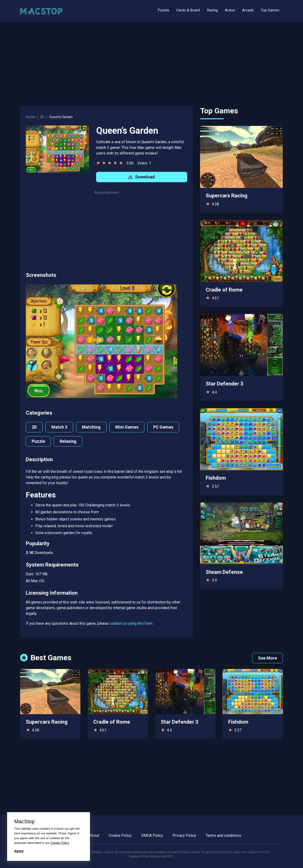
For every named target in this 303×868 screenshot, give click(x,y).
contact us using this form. (131, 623)
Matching (91, 427)
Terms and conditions (223, 835)
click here (264, 852)
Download (141, 176)
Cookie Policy (120, 835)
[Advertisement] (151, 61)
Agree (19, 851)
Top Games (270, 10)
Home (30, 117)
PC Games (163, 427)
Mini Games (126, 427)
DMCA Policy (152, 835)
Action (230, 10)
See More (267, 657)
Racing (212, 10)
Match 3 (59, 427)
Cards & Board (188, 10)
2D (42, 117)
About (94, 835)
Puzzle (163, 10)
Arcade (248, 10)
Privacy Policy (184, 835)
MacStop (24, 821)
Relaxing (68, 441)
